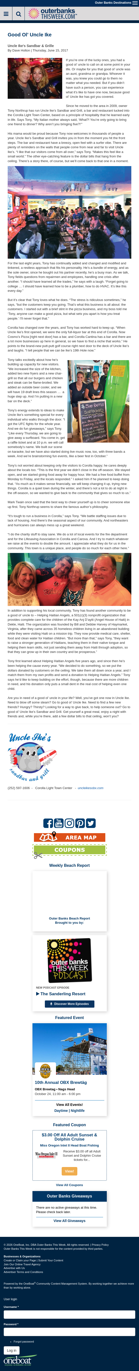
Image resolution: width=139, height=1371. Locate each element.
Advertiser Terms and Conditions (23, 1272)
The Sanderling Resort (60, 994)
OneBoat (30, 1283)
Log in (11, 1350)
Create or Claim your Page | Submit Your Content (33, 1260)
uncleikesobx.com (91, 788)
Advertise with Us (14, 1268)
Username (11, 1306)
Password (11, 1324)
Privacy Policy (100, 1244)
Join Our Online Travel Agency (22, 1264)
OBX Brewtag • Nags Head (55, 1089)
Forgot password (24, 1341)
